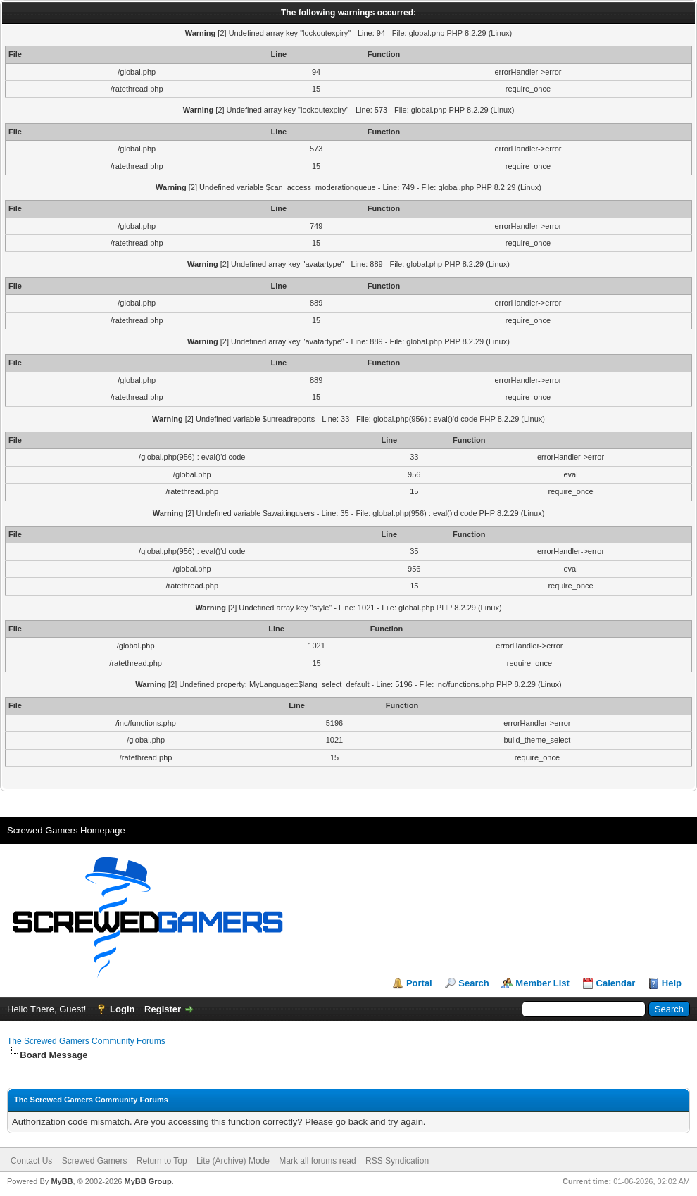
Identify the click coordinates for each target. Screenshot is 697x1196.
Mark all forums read (317, 1161)
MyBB (62, 1181)
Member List (542, 983)
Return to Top (162, 1161)
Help (672, 983)
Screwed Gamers (94, 1161)
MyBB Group (147, 1181)
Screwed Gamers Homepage (66, 830)
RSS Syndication (397, 1161)
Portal (419, 983)
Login (122, 1009)
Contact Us (31, 1161)
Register (162, 1009)
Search (473, 983)
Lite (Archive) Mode (233, 1161)
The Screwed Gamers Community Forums (86, 1041)
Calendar (616, 983)
